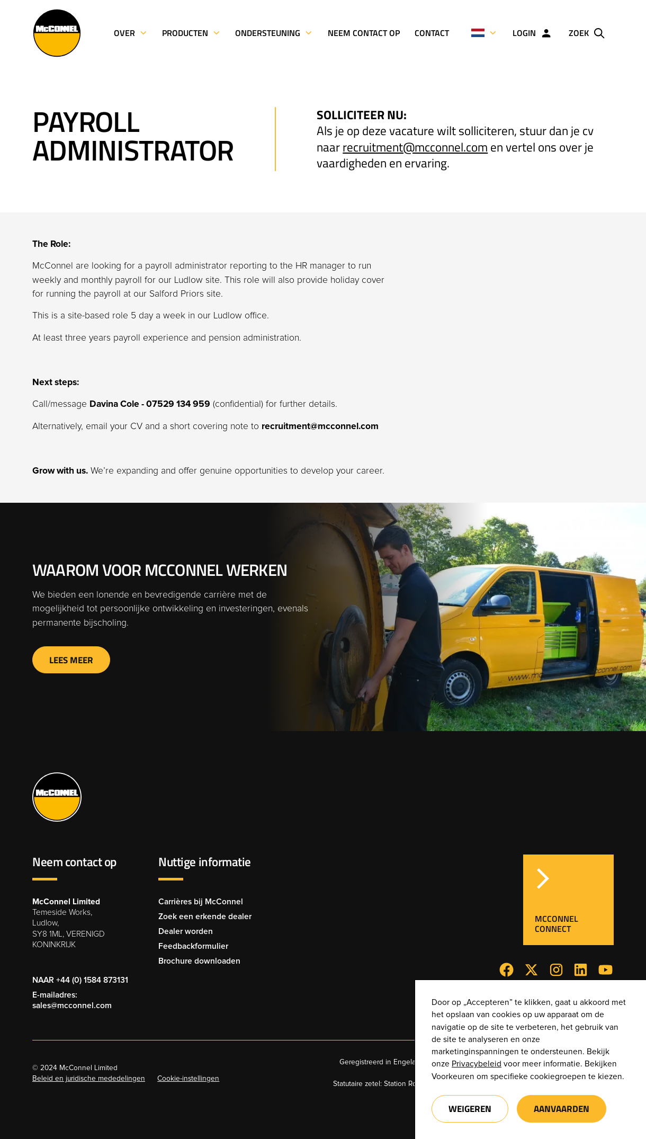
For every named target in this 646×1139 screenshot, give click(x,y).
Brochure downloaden (199, 961)
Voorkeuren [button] (453, 1077)
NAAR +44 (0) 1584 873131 (80, 980)
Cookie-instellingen (188, 1078)
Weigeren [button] (469, 1108)
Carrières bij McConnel (200, 902)
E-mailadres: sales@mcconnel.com (72, 1000)
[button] (484, 33)
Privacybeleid (476, 1064)
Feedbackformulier (193, 946)
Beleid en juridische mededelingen (88, 1078)
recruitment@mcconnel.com (415, 147)
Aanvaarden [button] (561, 1108)
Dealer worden (185, 932)
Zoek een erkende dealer (205, 917)
